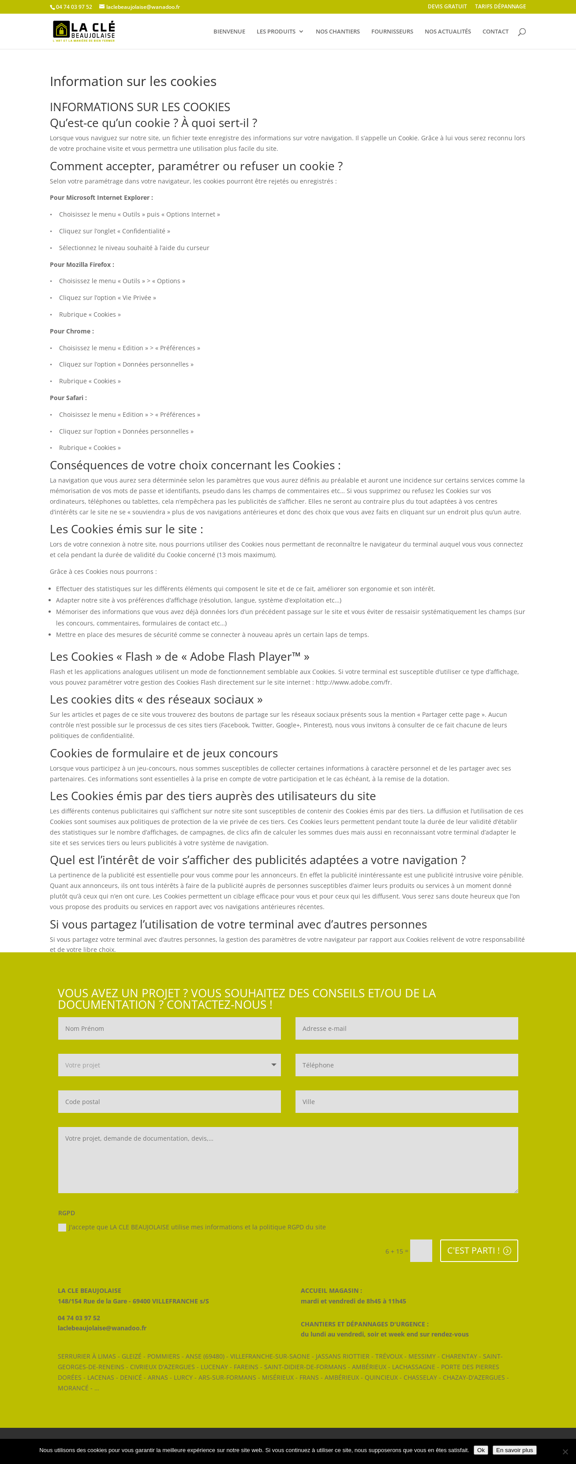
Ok (481, 1450)
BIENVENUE (229, 31)
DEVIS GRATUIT (447, 7)
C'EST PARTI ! (473, 1250)
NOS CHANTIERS (338, 31)
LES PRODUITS (276, 31)
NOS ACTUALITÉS (448, 31)
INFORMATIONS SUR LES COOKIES (140, 107)
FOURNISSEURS (392, 31)
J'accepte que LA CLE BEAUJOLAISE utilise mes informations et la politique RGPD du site (192, 1227)
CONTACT (495, 31)
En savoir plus (514, 1450)
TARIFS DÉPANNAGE (500, 7)
